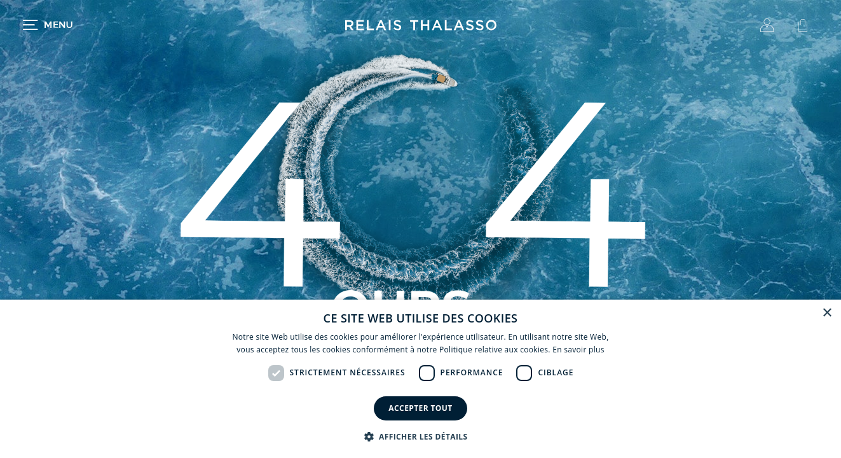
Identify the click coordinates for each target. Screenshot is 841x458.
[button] (421, 436)
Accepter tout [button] (420, 408)
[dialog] (420, 379)
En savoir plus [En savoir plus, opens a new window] (578, 349)
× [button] (826, 313)
